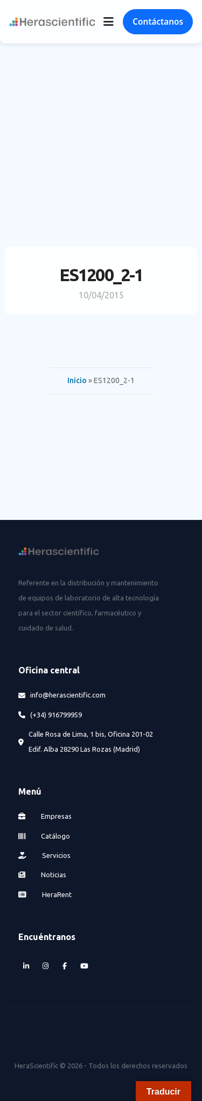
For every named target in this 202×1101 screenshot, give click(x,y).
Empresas (45, 816)
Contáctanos (158, 21)
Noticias (42, 874)
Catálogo (44, 836)
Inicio (77, 380)
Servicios (44, 855)
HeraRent (45, 894)
